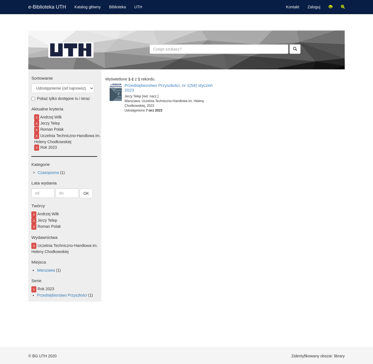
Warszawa (46, 270)
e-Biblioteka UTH (47, 7)
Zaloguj (314, 7)
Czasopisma (48, 172)
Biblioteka (117, 7)
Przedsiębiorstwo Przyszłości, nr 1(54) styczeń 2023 (169, 87)
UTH (138, 7)
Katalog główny (87, 7)
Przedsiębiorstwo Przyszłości (62, 295)
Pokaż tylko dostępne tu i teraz (60, 98)
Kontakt (292, 7)
